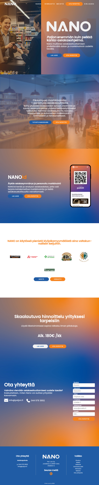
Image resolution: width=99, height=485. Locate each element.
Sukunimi (77, 388)
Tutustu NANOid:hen (40, 122)
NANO (78, 462)
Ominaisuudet (78, 467)
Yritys (75, 394)
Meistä (41, 279)
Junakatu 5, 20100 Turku (51, 464)
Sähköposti (77, 405)
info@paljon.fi (13, 400)
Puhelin (76, 411)
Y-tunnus (77, 400)
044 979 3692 (35, 400)
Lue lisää (54, 55)
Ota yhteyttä (71, 55)
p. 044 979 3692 (22, 464)
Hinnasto (57, 279)
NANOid (78, 465)
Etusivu (78, 460)
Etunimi (76, 382)
